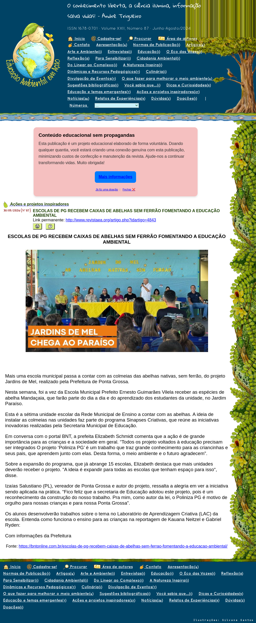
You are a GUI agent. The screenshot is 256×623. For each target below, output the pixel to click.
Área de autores (177, 38)
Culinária (156, 71)
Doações (187, 98)
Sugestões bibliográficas (92, 85)
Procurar (139, 38)
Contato (78, 44)
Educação (149, 51)
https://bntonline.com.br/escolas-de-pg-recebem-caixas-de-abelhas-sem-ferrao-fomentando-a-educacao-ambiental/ (123, 546)
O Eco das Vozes (184, 51)
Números (78, 105)
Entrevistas (119, 51)
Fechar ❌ (128, 189)
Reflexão (78, 58)
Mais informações (115, 177)
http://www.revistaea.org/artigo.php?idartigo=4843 (111, 220)
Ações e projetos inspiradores (168, 91)
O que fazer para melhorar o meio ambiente (167, 78)
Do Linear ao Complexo (92, 65)
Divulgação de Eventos (91, 78)
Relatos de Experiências (120, 98)
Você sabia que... (142, 85)
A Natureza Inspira (142, 65)
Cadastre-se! (106, 38)
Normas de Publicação (156, 44)
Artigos (195, 44)
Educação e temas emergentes (98, 91)
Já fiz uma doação (107, 189)
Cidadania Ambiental (158, 58)
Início (76, 38)
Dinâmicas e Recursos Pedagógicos (103, 71)
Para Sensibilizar (112, 58)
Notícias (78, 98)
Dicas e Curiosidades (188, 85)
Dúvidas (160, 98)
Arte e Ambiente (84, 51)
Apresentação (111, 44)
